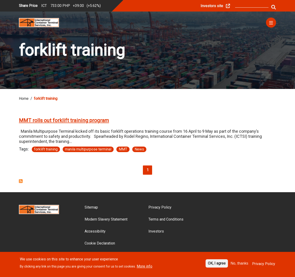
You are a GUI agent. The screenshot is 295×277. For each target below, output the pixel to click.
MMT (123, 149)
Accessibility (95, 231)
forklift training (46, 149)
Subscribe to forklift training (21, 181)
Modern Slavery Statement (106, 219)
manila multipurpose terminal (88, 149)
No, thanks (239, 265)
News (139, 149)
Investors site (212, 6)
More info (144, 268)
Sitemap (91, 207)
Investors (156, 231)
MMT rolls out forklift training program (64, 120)
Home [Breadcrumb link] (24, 98)
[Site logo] (39, 22)
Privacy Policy (159, 207)
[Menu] (271, 23)
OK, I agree (217, 265)
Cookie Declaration (100, 243)
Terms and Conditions (165, 219)
